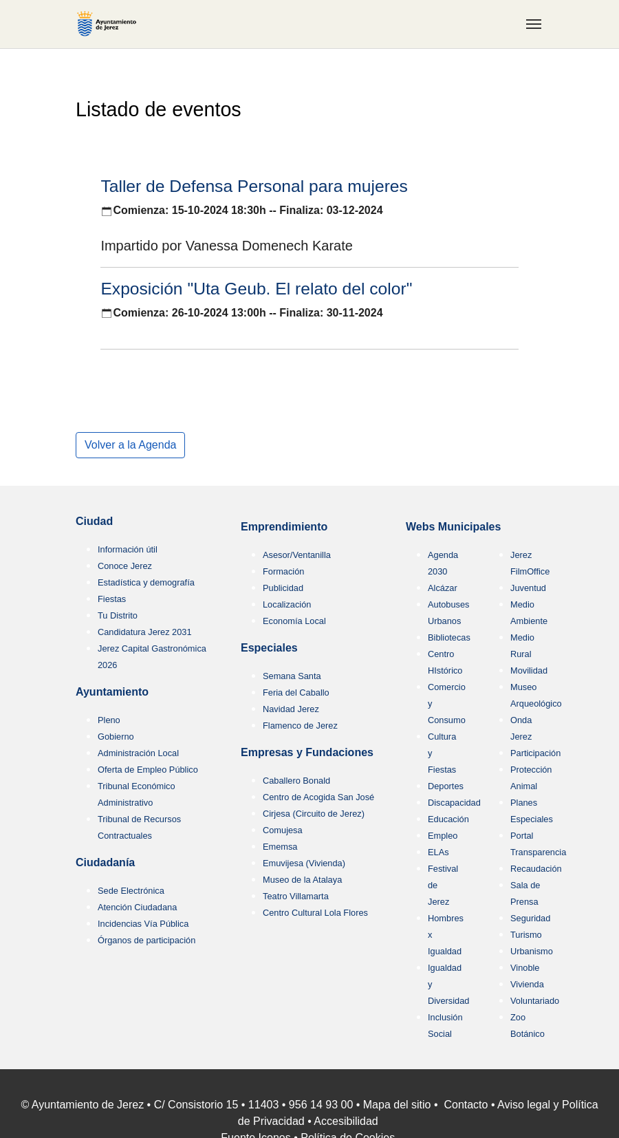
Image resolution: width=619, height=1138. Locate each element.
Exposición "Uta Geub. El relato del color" (256, 288)
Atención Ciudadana (137, 907)
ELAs (438, 852)
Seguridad (530, 918)
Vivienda (527, 984)
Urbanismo (531, 951)
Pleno (109, 720)
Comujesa (283, 830)
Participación (535, 753)
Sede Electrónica (131, 890)
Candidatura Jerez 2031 (145, 632)
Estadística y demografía (146, 582)
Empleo (442, 835)
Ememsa (280, 846)
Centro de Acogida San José (318, 797)
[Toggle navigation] (533, 24)
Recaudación (536, 868)
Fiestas (112, 599)
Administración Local (138, 753)
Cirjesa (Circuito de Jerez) (314, 813)
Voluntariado (534, 1001)
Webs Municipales (453, 527)
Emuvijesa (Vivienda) (304, 863)
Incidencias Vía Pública (143, 924)
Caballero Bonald (296, 780)
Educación (448, 819)
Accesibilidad (346, 1121)
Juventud (528, 588)
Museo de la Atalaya (302, 879)
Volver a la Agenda (130, 445)
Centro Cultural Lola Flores (315, 913)
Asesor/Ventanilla (297, 555)
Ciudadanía (105, 862)
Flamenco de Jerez (300, 725)
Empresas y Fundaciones (307, 752)
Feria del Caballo (296, 692)
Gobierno (116, 736)
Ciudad (94, 521)
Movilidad (528, 670)
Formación (283, 571)
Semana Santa (292, 676)
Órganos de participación (146, 940)
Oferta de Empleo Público (148, 769)
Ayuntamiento (112, 692)
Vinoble (524, 968)
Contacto (466, 1104)
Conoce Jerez (125, 566)
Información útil (128, 549)
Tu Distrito (118, 615)
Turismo (526, 935)
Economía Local (294, 621)
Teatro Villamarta (296, 896)
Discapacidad (454, 802)
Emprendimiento (284, 527)
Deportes (446, 786)
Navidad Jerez (291, 709)
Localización (287, 604)
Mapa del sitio (397, 1104)
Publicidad (283, 588)
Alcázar (442, 588)
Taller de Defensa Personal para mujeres (254, 186)
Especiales (269, 648)
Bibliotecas (449, 637)
